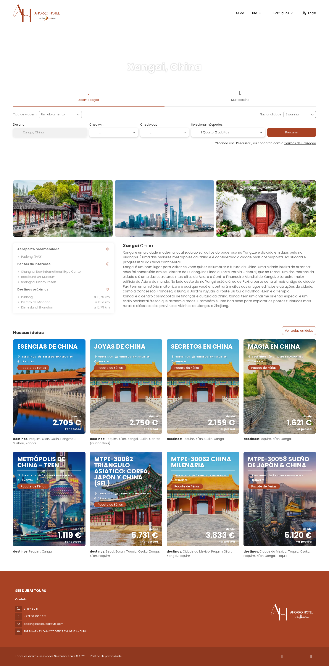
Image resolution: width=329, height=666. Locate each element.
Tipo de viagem (25, 114)
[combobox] (297, 114)
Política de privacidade (105, 656)
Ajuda (240, 13)
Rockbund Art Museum (36, 276)
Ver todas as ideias (299, 330)
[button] (21, 208)
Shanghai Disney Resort (36, 282)
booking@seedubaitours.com (43, 624)
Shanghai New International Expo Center (49, 271)
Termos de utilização (300, 143)
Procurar (291, 132)
